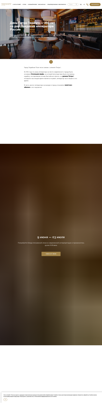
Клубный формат (32, 4)
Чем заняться (42, 4)
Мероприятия (62, 4)
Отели (25, 4)
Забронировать (95, 4)
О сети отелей (17, 4)
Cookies (55, 396)
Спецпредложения (52, 4)
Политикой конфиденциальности (43, 396)
